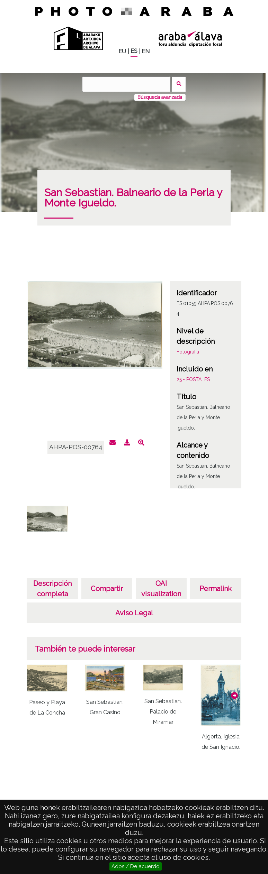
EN (146, 51)
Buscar (179, 84)
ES (134, 51)
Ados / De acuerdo (135, 866)
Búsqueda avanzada (159, 97)
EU (122, 51)
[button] (234, 695)
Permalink (215, 589)
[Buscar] (126, 84)
